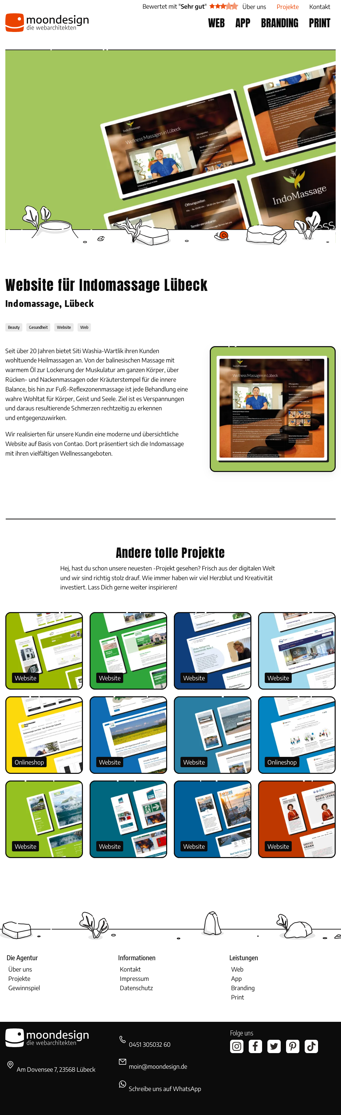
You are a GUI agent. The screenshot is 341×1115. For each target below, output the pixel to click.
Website (25, 678)
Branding (243, 988)
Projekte (19, 978)
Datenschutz (136, 988)
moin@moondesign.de (158, 1066)
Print (237, 997)
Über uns (20, 969)
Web (237, 969)
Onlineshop (29, 762)
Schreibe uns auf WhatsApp (165, 1088)
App (236, 978)
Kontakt (130, 969)
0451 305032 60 (149, 1044)
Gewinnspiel (24, 988)
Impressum (134, 978)
